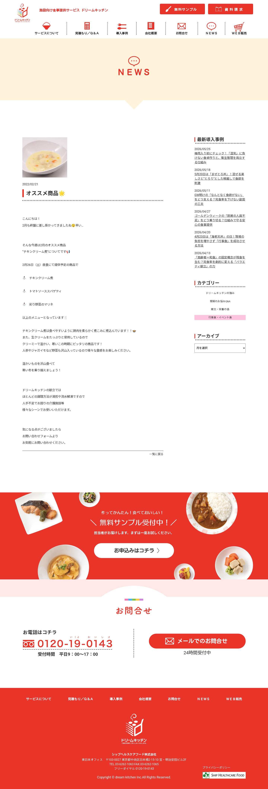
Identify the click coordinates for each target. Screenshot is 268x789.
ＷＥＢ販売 (234, 699)
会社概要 (145, 699)
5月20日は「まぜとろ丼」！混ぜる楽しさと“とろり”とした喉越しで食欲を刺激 (219, 178)
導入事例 (116, 699)
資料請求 (234, 9)
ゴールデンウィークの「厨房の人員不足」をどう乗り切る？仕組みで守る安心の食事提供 (219, 220)
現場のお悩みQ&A (220, 301)
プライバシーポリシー (216, 767)
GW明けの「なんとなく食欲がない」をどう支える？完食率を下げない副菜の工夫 (219, 199)
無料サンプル (185, 9)
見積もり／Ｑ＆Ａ (80, 699)
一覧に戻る (156, 454)
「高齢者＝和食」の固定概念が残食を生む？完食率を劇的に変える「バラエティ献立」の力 (219, 262)
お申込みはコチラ (134, 550)
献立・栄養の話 (220, 309)
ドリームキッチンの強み (220, 293)
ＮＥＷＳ (203, 699)
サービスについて (38, 699)
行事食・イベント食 (220, 317)
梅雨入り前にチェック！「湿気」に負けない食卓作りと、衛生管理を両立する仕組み (219, 158)
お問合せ (174, 699)
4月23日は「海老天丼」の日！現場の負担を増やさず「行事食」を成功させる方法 (219, 241)
